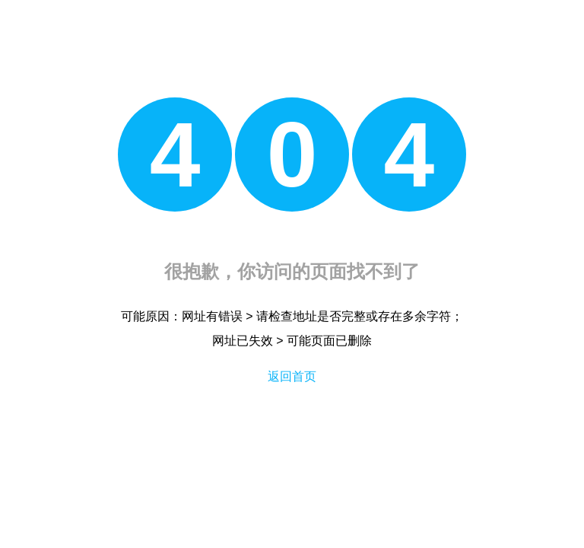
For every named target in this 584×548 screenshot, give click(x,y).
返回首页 (292, 376)
